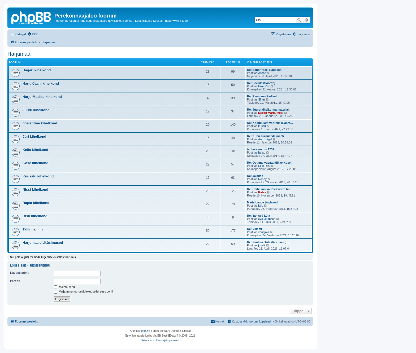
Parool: (15, 280)
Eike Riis (264, 86)
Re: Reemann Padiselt (262, 96)
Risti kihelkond (35, 216)
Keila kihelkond (35, 150)
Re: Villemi (254, 228)
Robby (262, 179)
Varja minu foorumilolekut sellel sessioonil (83, 291)
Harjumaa (19, 54)
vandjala (263, 232)
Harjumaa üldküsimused (43, 243)
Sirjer (261, 99)
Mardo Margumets (270, 112)
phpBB (144, 330)
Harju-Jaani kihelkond (41, 83)
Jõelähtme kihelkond (40, 123)
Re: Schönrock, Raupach (264, 69)
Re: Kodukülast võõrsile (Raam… (270, 122)
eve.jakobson (266, 218)
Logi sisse (18, 265)
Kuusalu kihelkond (38, 176)
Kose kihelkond (35, 163)
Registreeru (40, 265)
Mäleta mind (64, 287)
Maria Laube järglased (262, 202)
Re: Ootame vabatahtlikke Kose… (270, 162)
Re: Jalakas (255, 175)
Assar (262, 73)
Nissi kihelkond (35, 189)
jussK (261, 245)
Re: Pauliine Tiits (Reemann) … (268, 242)
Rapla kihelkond (36, 203)
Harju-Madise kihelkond (42, 97)
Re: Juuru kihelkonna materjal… (269, 109)
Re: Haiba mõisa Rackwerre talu (269, 189)
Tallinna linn (33, 229)
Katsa (262, 192)
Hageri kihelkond (37, 70)
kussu (262, 126)
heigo (261, 152)
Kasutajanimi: (19, 272)
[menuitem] (32, 34)
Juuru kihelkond (36, 110)
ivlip (260, 205)
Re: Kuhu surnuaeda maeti (265, 136)
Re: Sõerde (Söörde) (261, 83)
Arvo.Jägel (265, 139)
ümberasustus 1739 (260, 149)
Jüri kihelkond (34, 136)
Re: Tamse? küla (258, 215)
